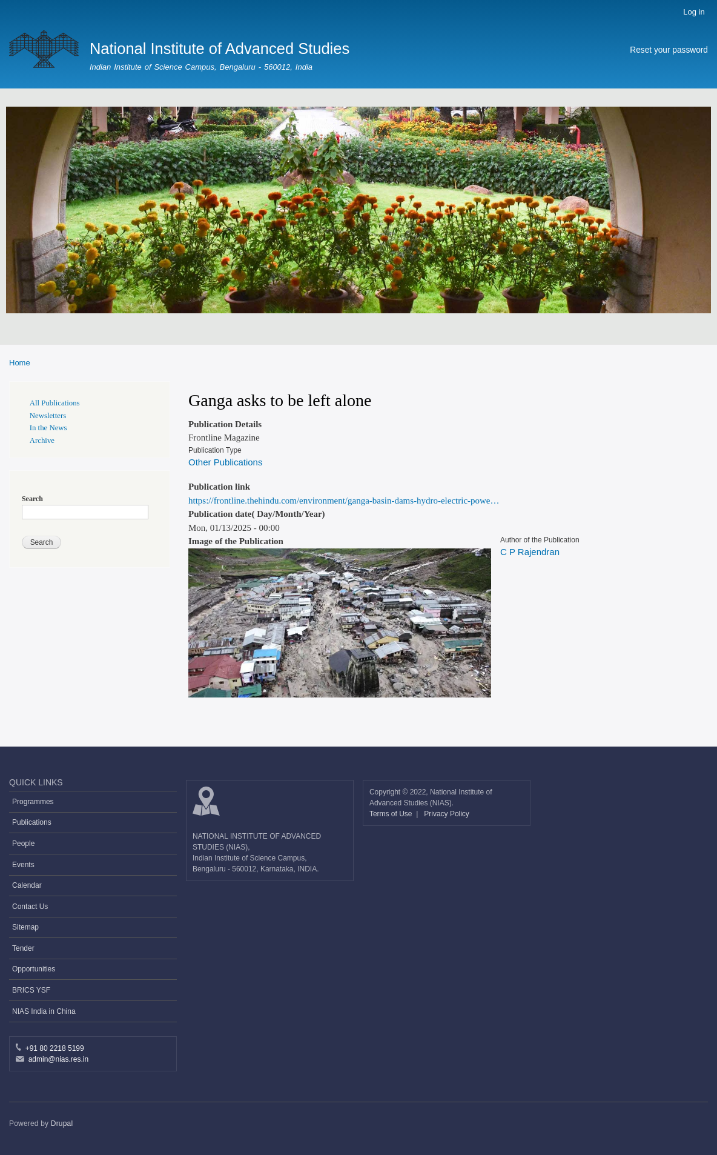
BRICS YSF (31, 990)
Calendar (27, 885)
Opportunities (33, 969)
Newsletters (48, 415)
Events (23, 864)
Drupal (62, 1123)
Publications (31, 822)
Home (19, 362)
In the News (48, 428)
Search (32, 498)
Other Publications (225, 462)
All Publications (55, 403)
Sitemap (25, 927)
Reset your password (669, 50)
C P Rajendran (530, 552)
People (23, 843)
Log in (693, 11)
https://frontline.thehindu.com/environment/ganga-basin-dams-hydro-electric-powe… (344, 500)
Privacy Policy (446, 814)
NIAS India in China (44, 1011)
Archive (42, 440)
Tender (23, 948)
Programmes (33, 801)
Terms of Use (391, 814)
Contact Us (30, 906)
